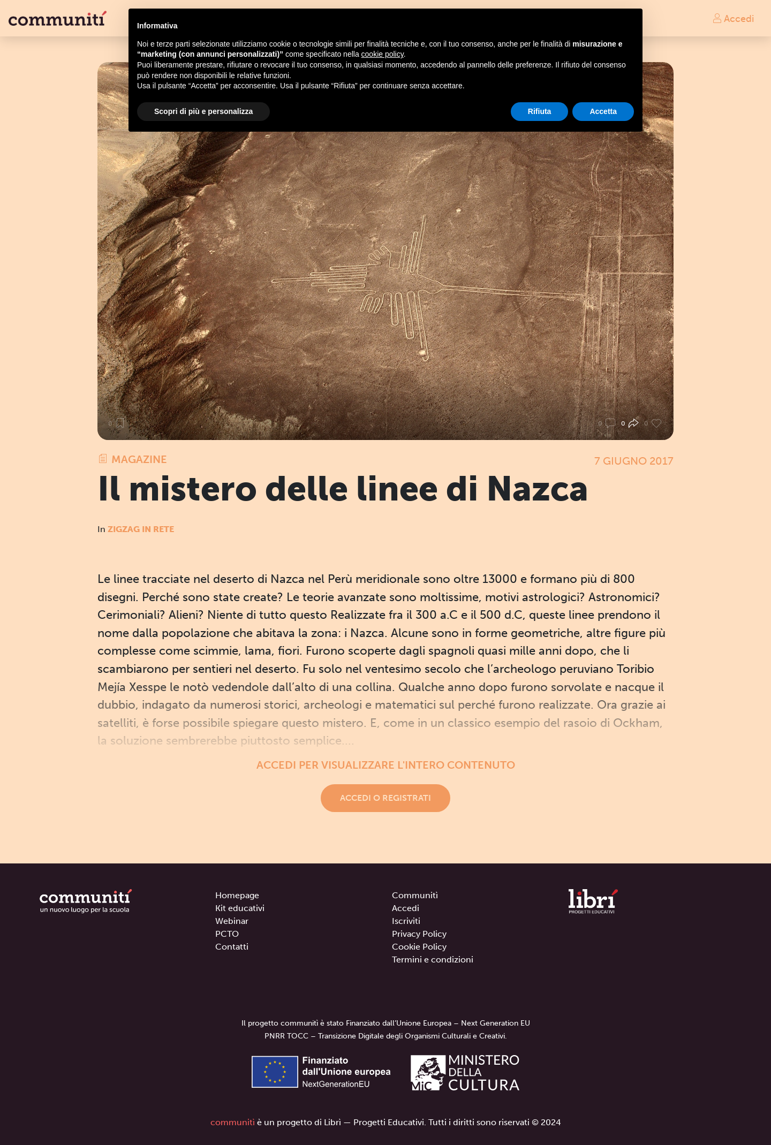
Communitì (415, 895)
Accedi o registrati (385, 798)
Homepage (237, 895)
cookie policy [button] (382, 54)
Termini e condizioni (432, 959)
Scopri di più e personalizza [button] (203, 111)
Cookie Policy (419, 947)
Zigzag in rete (141, 529)
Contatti (231, 947)
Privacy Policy (419, 934)
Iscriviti (406, 921)
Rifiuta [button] (539, 111)
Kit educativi (239, 908)
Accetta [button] (603, 111)
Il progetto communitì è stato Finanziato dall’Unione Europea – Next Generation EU (385, 1023)
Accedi (733, 18)
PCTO (227, 934)
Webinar (231, 921)
